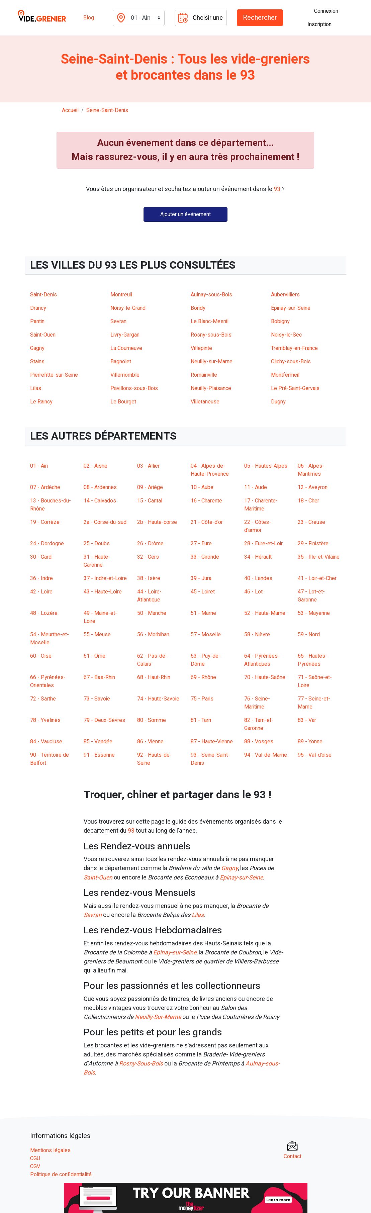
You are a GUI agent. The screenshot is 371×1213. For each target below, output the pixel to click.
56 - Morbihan (153, 635)
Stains (37, 362)
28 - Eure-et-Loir (263, 544)
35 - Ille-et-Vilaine (319, 557)
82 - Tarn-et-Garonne (258, 724)
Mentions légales (50, 1149)
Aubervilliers (285, 295)
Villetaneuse (205, 402)
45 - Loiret (203, 592)
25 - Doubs (97, 544)
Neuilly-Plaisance (211, 388)
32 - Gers (148, 557)
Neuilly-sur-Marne (212, 362)
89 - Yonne (310, 742)
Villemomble (125, 375)
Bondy (198, 308)
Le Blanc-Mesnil (209, 321)
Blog (88, 18)
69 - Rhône (203, 677)
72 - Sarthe (43, 699)
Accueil (70, 110)
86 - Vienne (150, 742)
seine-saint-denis (107, 110)
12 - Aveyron (313, 487)
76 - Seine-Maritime (257, 703)
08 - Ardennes (100, 487)
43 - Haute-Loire (103, 592)
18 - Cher (308, 501)
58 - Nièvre (257, 635)
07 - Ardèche (45, 487)
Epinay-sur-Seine (243, 877)
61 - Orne (94, 656)
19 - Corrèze (45, 522)
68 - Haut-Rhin (153, 677)
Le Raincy (41, 402)
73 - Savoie (97, 699)
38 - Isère (148, 578)
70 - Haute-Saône (264, 677)
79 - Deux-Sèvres (104, 720)
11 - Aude (255, 487)
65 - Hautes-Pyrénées (312, 660)
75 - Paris (202, 699)
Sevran (118, 321)
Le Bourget (123, 402)
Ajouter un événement (185, 214)
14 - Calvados (100, 501)
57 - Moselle (206, 635)
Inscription (319, 24)
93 (131, 830)
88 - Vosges (258, 742)
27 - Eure (201, 544)
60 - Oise (41, 656)
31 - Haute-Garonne (97, 561)
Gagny (37, 348)
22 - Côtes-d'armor (257, 526)
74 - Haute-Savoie (158, 699)
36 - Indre (41, 578)
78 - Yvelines (45, 720)
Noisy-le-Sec (286, 335)
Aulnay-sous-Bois (211, 295)
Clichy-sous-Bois (291, 362)
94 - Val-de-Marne (265, 755)
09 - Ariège (150, 487)
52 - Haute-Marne (264, 613)
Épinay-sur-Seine (290, 308)
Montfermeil (285, 375)
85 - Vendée (98, 742)
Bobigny (280, 321)
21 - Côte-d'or (207, 522)
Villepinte (201, 348)
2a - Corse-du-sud (105, 522)
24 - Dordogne (47, 544)
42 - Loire (41, 592)
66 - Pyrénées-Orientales (48, 681)
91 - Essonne (99, 755)
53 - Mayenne (314, 613)
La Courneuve (126, 348)
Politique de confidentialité (61, 1173)
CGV (35, 1165)
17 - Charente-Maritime (261, 505)
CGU (35, 1157)
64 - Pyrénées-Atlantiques (262, 660)
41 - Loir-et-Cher (317, 578)
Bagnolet (120, 362)
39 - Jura (201, 578)
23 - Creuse (311, 522)
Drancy (38, 308)
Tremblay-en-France (294, 348)
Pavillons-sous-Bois (134, 388)
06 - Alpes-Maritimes (311, 470)
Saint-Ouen (43, 335)
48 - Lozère (44, 613)
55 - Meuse (97, 635)
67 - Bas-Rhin (99, 677)
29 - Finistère (313, 544)
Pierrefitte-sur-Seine (54, 375)
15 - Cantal (149, 501)
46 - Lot (253, 592)
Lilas (35, 388)
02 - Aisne (95, 466)
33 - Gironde (205, 557)
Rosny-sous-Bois (211, 335)
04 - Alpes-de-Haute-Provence (210, 470)
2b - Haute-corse (157, 522)
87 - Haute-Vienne (212, 742)
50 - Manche (151, 613)
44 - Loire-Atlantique (149, 596)
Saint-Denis (43, 295)
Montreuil (121, 295)
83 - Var (307, 720)
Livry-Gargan (125, 335)
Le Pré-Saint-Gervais (295, 388)
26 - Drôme (150, 544)
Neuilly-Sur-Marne (159, 1016)
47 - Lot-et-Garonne (311, 596)
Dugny (278, 402)
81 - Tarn (201, 720)
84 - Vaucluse (46, 742)
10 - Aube (202, 487)
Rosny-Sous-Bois (142, 1062)
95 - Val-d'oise (315, 755)
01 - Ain (39, 466)
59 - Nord (309, 635)
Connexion (326, 11)
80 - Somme (151, 720)
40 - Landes (258, 578)
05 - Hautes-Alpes (265, 466)
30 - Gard (41, 557)
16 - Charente (206, 501)
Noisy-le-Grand (128, 308)
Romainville (204, 375)
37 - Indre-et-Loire (105, 578)
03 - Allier (148, 466)
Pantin (37, 321)
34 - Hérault (258, 557)
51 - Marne (203, 613)
